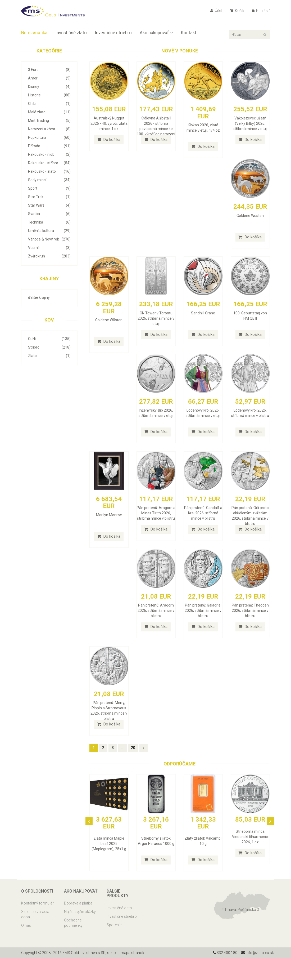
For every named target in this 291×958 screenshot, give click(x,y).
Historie (49, 95)
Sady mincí (49, 179)
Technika (49, 222)
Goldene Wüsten (250, 215)
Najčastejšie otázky (80, 912)
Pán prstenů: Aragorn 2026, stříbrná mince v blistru (156, 610)
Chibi (49, 103)
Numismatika (34, 32)
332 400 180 (225, 953)
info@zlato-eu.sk (257, 953)
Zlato (49, 355)
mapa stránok (132, 953)
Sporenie (114, 925)
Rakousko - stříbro (49, 163)
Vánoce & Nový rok (49, 239)
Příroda (49, 146)
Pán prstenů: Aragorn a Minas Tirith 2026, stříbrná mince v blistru (156, 513)
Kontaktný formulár (37, 903)
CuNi (49, 338)
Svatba (49, 213)
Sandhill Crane (203, 313)
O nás (26, 925)
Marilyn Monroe (109, 515)
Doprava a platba (78, 903)
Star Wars (49, 205)
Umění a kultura (49, 230)
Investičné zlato (71, 32)
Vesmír (49, 247)
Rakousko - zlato (49, 171)
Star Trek (49, 196)
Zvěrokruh (49, 256)
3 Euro (49, 69)
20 (133, 748)
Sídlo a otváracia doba (35, 914)
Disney (49, 86)
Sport (49, 188)
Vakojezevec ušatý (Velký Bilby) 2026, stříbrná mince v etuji (250, 123)
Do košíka (108, 139)
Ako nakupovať (156, 32)
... (122, 748)
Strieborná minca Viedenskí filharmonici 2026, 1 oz (250, 836)
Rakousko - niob (49, 154)
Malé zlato (49, 112)
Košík (237, 10)
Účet (216, 10)
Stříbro (49, 347)
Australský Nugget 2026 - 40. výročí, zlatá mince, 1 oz (109, 123)
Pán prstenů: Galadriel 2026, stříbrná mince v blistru (203, 610)
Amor (49, 78)
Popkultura (49, 137)
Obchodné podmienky (73, 923)
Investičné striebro (113, 32)
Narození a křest (49, 129)
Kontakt (188, 32)
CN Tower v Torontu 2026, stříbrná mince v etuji (156, 318)
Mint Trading (49, 120)
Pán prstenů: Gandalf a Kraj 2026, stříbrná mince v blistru (203, 513)
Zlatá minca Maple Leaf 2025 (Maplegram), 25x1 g (109, 843)
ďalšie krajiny (39, 297)
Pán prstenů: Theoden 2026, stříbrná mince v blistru (250, 610)
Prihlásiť (261, 10)
